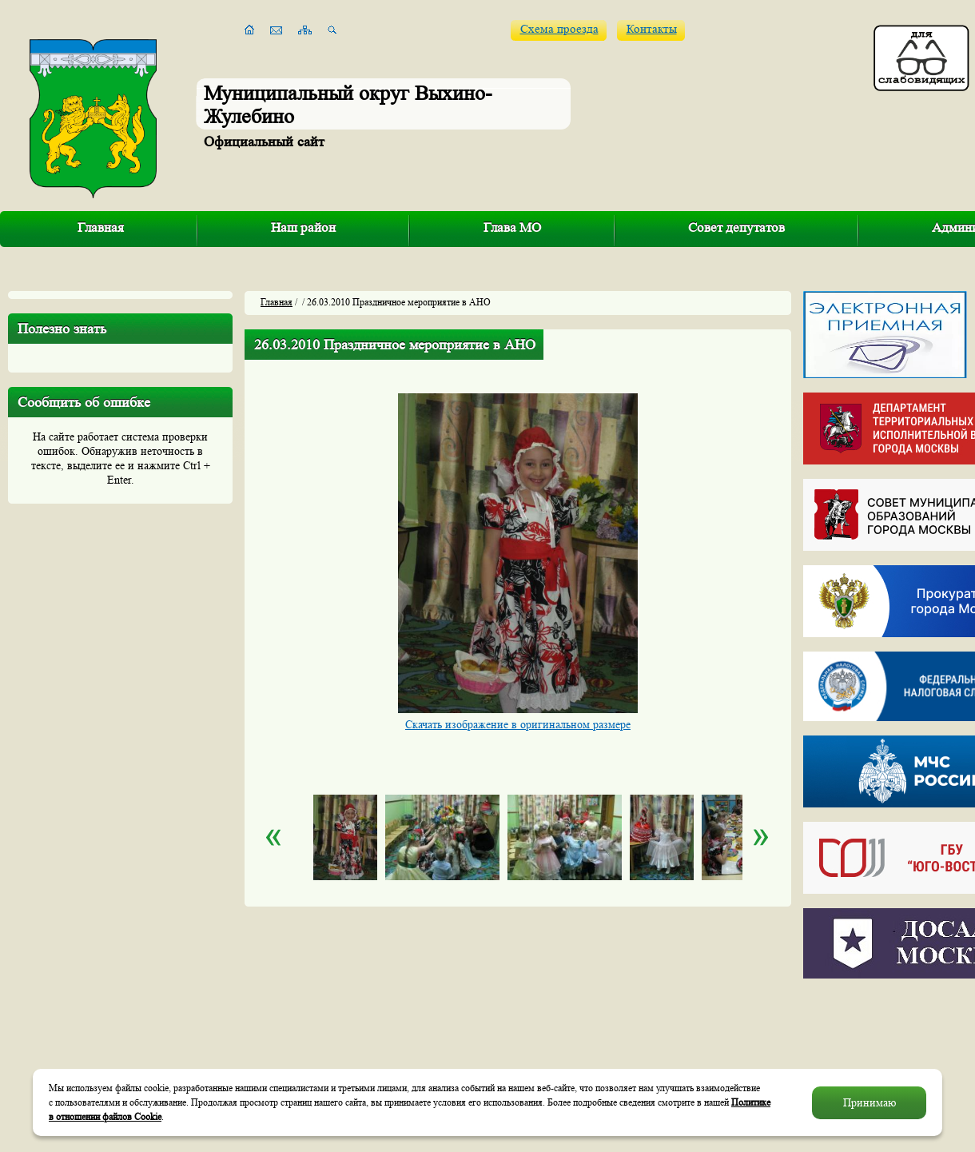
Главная (101, 227)
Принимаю (869, 1102)
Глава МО (512, 227)
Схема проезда (559, 29)
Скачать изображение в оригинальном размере (518, 724)
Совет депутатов (736, 227)
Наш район (303, 227)
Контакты (652, 29)
